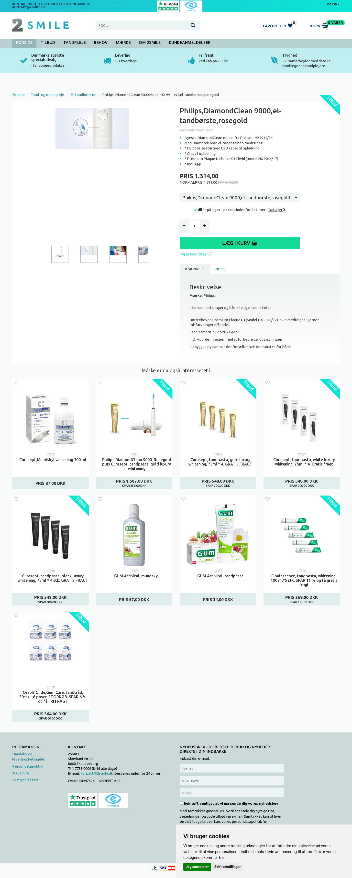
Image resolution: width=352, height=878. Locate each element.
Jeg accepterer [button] (197, 867)
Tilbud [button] (48, 42)
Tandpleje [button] (74, 42)
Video (219, 269)
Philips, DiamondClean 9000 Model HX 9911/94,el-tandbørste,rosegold (160, 95)
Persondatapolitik (27, 766)
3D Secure (20, 773)
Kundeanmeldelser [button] (190, 42)
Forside (24, 42)
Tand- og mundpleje (47, 95)
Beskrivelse (195, 269)
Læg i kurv (239, 243)
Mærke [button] (123, 42)
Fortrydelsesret (25, 780)
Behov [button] (101, 42)
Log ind (333, 4)
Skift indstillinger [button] (227, 867)
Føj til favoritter (196, 254)
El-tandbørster (83, 95)
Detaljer (277, 210)
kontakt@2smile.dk (96, 773)
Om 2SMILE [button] (150, 42)
